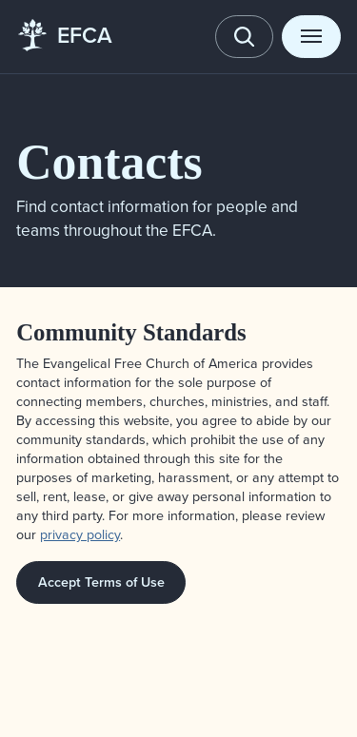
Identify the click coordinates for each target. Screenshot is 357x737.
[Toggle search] (244, 36)
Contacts (109, 162)
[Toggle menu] (311, 36)
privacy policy (80, 534)
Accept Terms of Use (101, 582)
